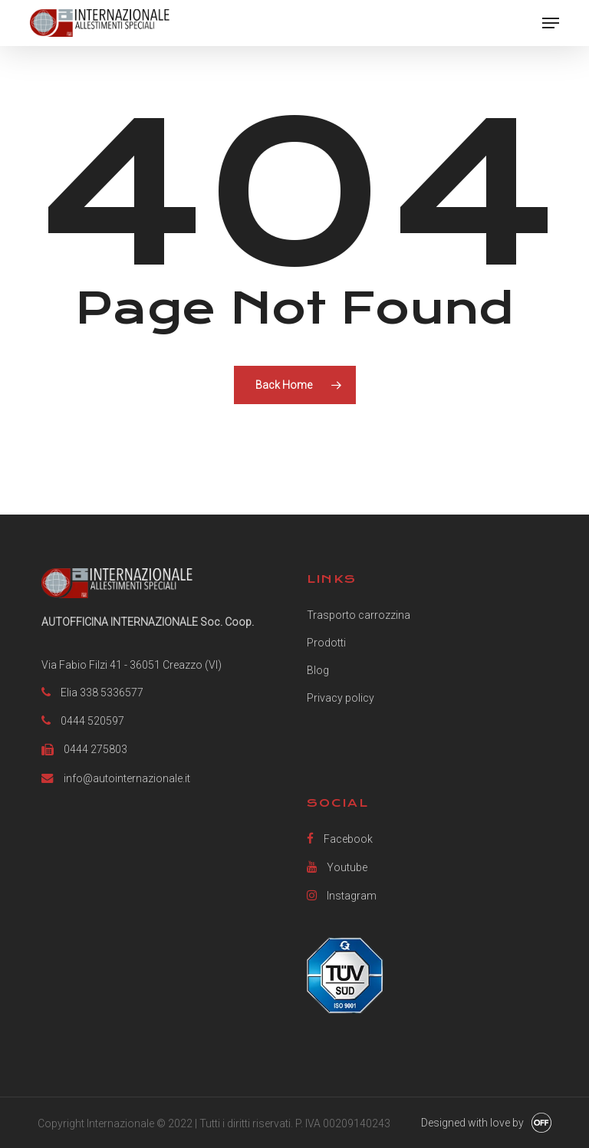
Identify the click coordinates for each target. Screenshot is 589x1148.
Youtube (337, 867)
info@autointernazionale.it (127, 778)
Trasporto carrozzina (358, 615)
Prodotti (326, 642)
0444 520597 (92, 721)
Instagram (342, 895)
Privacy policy (340, 698)
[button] (550, 23)
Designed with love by (472, 1123)
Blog (318, 670)
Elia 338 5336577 (102, 692)
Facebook (340, 838)
